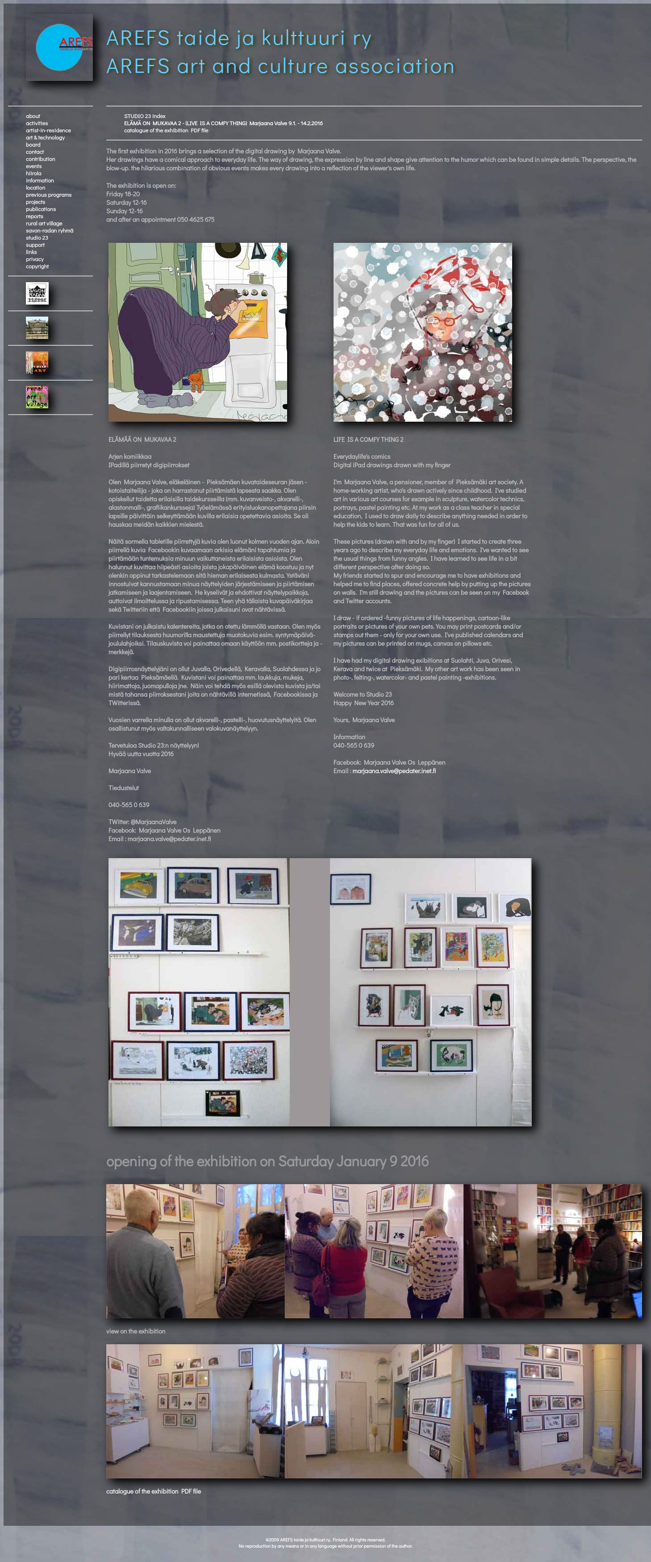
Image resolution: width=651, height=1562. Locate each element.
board (33, 144)
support (35, 244)
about (33, 115)
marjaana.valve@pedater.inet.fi (394, 770)
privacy (35, 258)
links (31, 251)
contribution (40, 158)
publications (41, 208)
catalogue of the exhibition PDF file (166, 130)
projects (35, 201)
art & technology (45, 137)
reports (34, 216)
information (40, 180)
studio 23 (37, 237)
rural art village (44, 223)
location (35, 187)
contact (35, 151)
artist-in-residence (48, 130)
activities (37, 123)
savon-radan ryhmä (49, 230)
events (34, 165)
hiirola (33, 173)
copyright (37, 266)
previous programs (48, 194)
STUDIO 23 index (145, 115)
